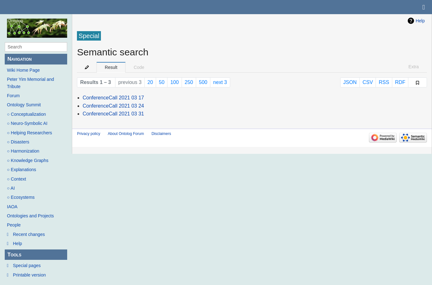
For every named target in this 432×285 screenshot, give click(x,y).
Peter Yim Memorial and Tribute (30, 83)
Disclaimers (161, 133)
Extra (413, 66)
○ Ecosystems (21, 197)
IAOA (12, 206)
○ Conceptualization (26, 114)
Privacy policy (88, 133)
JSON (350, 82)
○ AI (11, 188)
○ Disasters (18, 141)
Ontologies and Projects (30, 215)
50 (162, 82)
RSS (384, 82)
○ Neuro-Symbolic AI (27, 123)
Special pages (27, 265)
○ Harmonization (23, 151)
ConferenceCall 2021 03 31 (113, 113)
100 (174, 82)
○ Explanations (21, 169)
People (14, 224)
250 (189, 82)
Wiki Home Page (23, 70)
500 (203, 82)
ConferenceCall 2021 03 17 (113, 97)
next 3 (220, 82)
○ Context (16, 179)
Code (139, 67)
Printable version (29, 274)
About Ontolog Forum (126, 133)
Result (111, 67)
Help (17, 243)
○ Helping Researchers (29, 132)
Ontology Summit (24, 104)
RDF (400, 82)
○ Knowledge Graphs (27, 160)
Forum (13, 95)
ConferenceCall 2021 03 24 (113, 106)
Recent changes (29, 234)
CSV (368, 82)
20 (150, 82)
